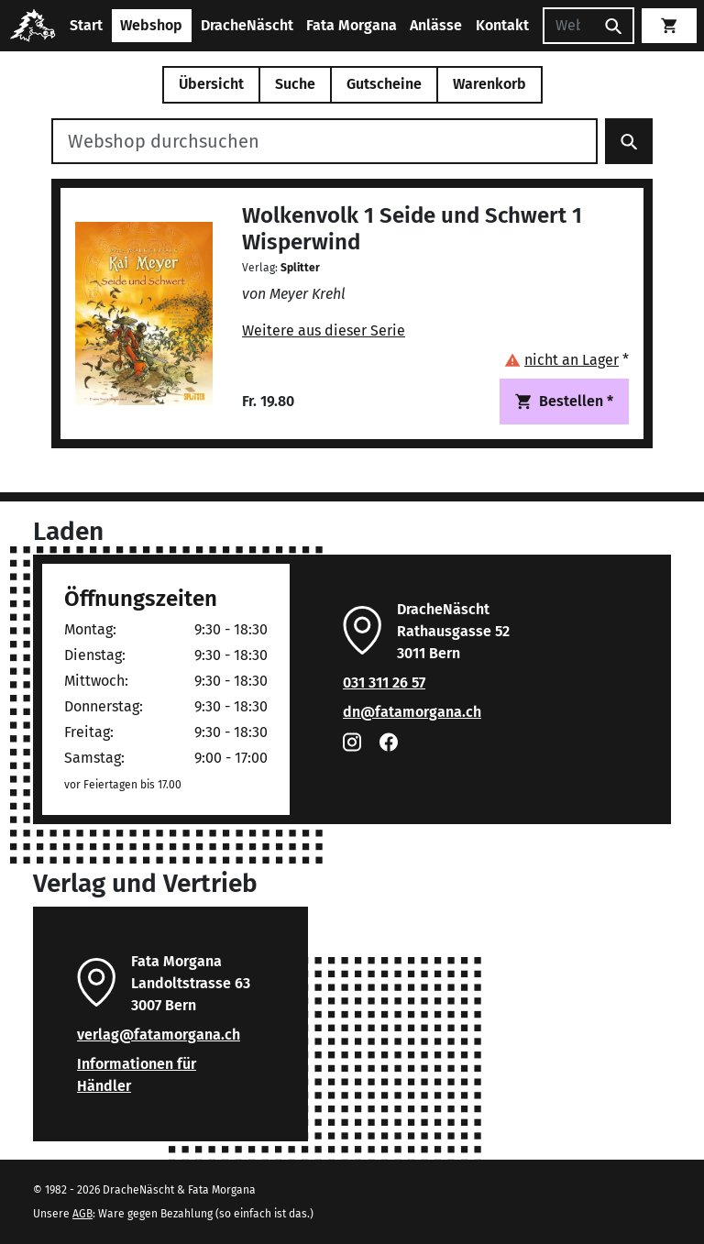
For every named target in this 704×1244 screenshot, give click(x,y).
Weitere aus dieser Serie (323, 330)
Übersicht (211, 84)
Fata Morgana (351, 25)
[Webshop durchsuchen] (324, 141)
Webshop (151, 25)
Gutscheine (384, 84)
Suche (295, 84)
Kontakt (502, 25)
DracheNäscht (247, 25)
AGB (82, 1213)
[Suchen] (568, 25)
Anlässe (436, 25)
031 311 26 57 (384, 682)
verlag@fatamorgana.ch (158, 1034)
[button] (566, 360)
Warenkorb (489, 84)
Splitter (300, 267)
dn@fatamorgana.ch (412, 712)
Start (86, 25)
